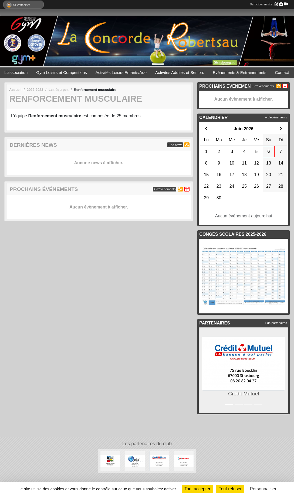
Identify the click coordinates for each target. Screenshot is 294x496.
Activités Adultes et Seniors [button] (179, 72)
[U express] (184, 461)
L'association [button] (16, 72)
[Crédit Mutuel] (159, 461)
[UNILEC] (135, 461)
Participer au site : (269, 4)
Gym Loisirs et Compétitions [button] (61, 72)
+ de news (175, 144)
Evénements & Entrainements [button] (239, 72)
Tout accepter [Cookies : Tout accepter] (197, 489)
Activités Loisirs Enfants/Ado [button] (121, 72)
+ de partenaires (276, 322)
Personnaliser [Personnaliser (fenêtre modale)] (263, 489)
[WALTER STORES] (110, 461)
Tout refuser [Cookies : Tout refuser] (230, 489)
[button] (204, 370)
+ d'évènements (164, 189)
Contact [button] (282, 72)
